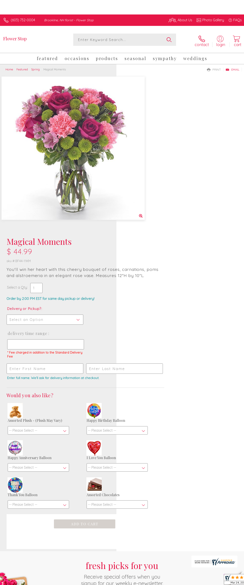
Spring (35, 67)
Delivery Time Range (143, 177)
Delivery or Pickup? (140, 152)
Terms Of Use (141, 576)
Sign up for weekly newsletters (122, 478)
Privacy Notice (167, 576)
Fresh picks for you (122, 454)
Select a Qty (133, 131)
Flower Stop (15, 38)
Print (214, 68)
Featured (22, 67)
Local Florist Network (198, 576)
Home (9, 67)
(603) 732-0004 (23, 20)
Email (232, 68)
